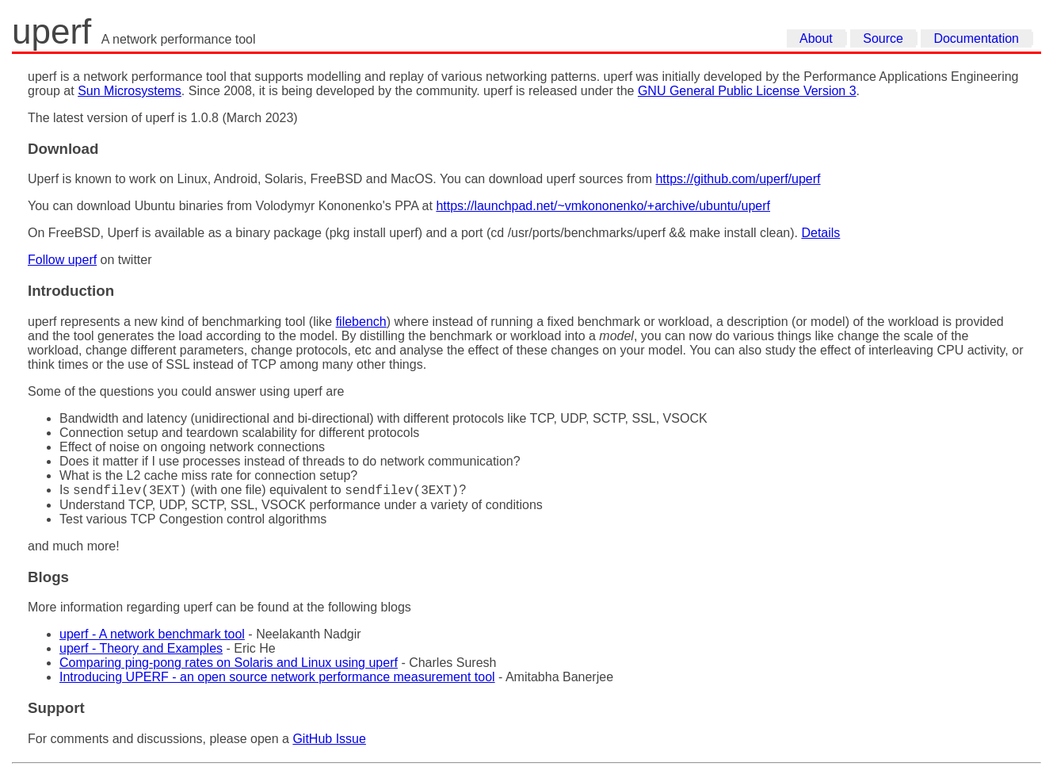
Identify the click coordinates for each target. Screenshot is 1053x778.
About (816, 38)
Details (820, 233)
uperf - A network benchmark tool (152, 636)
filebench (361, 321)
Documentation (976, 38)
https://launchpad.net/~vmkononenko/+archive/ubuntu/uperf (603, 206)
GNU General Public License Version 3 (747, 91)
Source (883, 38)
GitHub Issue (328, 741)
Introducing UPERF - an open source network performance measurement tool (277, 679)
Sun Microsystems (129, 91)
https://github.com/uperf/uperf (737, 179)
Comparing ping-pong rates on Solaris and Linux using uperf (228, 665)
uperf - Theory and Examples (141, 650)
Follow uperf (62, 259)
